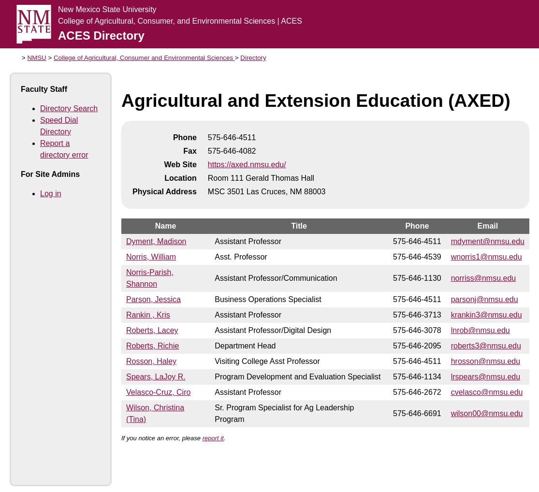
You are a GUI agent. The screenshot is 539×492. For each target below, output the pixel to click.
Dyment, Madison (156, 241)
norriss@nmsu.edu (483, 278)
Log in (50, 193)
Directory (253, 57)
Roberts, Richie (152, 346)
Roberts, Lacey (152, 330)
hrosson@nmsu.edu (485, 361)
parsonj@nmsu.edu (484, 299)
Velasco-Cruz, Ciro (158, 392)
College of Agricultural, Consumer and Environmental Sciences (144, 57)
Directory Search (69, 108)
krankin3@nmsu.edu (486, 315)
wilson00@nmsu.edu (487, 413)
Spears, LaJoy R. (156, 377)
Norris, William (151, 257)
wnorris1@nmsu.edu (486, 257)
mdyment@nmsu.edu (487, 241)
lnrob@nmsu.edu (480, 330)
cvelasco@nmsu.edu (487, 392)
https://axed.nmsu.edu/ (247, 164)
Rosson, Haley (151, 361)
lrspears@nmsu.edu (485, 377)
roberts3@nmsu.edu (486, 346)
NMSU (37, 57)
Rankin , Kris (148, 315)
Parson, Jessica (153, 299)
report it (213, 438)
